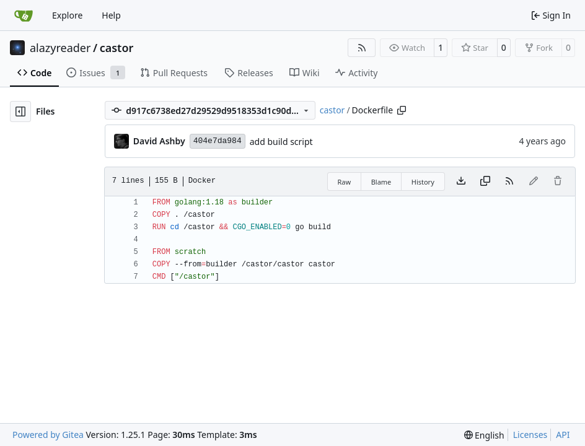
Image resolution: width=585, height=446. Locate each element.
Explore (67, 15)
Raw (344, 181)
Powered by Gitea (48, 434)
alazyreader (60, 48)
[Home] (23, 15)
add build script (281, 141)
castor (117, 48)
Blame (381, 181)
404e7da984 (217, 141)
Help (111, 15)
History (422, 181)
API (563, 434)
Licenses (530, 434)
